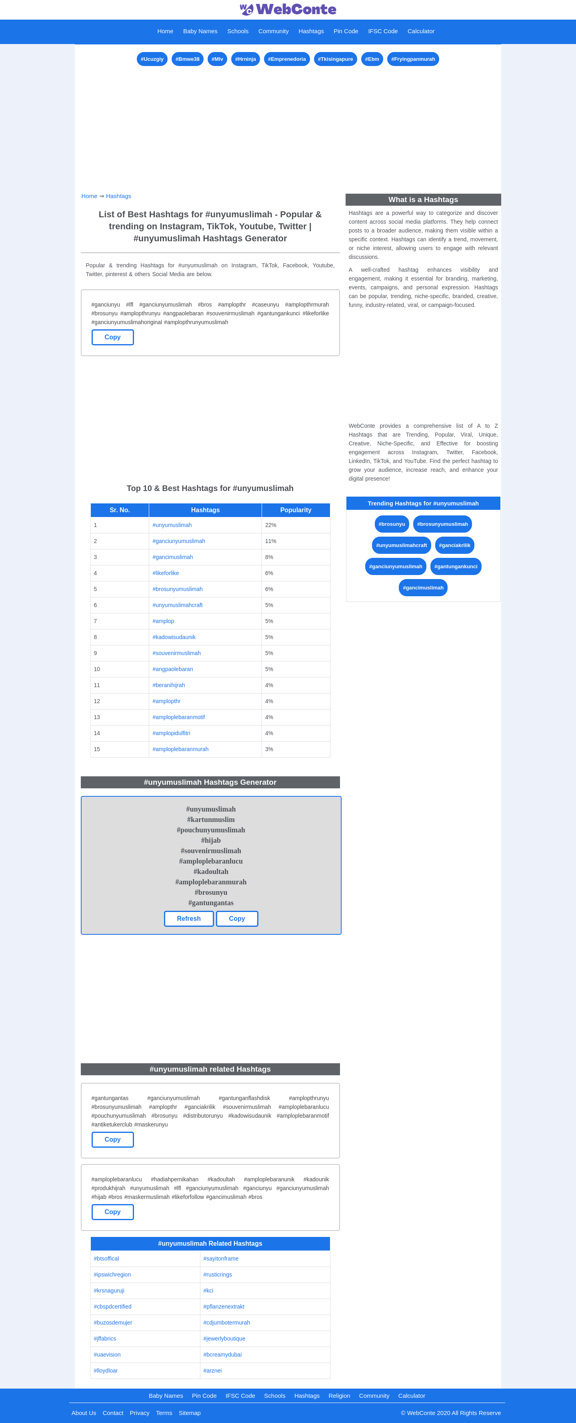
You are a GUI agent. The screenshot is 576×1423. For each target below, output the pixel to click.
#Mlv (217, 59)
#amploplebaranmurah (180, 749)
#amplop (163, 621)
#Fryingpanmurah (413, 59)
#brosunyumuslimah (177, 589)
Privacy (140, 1412)
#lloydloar (106, 1370)
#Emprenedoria (287, 59)
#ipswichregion (112, 1274)
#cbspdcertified (113, 1306)
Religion (339, 1395)
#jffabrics (105, 1338)
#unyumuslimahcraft (177, 605)
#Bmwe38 (188, 59)
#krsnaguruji (109, 1290)
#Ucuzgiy (152, 59)
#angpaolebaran (172, 669)
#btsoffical (106, 1258)
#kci (209, 1290)
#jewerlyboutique (225, 1338)
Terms (164, 1412)
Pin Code (346, 31)
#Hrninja (245, 59)
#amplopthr (166, 701)
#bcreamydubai (223, 1354)
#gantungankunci (456, 566)
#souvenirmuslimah (176, 653)
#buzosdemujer (113, 1322)
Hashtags (311, 31)
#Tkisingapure (335, 59)
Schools (237, 31)
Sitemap (190, 1412)
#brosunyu (392, 524)
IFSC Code (383, 31)
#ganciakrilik (455, 545)
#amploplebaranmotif (178, 717)
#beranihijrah (168, 685)
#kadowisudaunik (173, 637)
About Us (84, 1412)
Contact (113, 1412)
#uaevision (107, 1354)
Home (165, 31)
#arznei (213, 1370)
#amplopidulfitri (171, 733)
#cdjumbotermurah (227, 1322)
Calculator (421, 31)
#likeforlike (165, 573)
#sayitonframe (221, 1258)
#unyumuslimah (172, 525)
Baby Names (200, 31)
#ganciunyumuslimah (178, 541)
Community (273, 31)
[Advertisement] (288, 124)
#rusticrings (218, 1274)
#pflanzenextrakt (224, 1306)
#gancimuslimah (172, 557)
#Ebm (372, 59)
